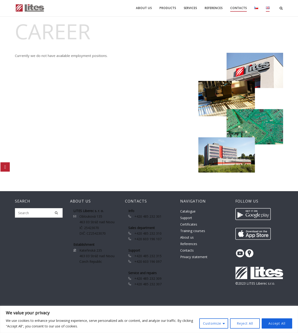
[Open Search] (281, 9)
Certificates (188, 224)
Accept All (276, 323)
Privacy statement (193, 257)
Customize (212, 323)
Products (167, 8)
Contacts (238, 8)
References (214, 8)
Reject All (245, 323)
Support (186, 218)
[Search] (56, 212)
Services (190, 8)
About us (144, 8)
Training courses (192, 231)
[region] (149, 319)
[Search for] (39, 213)
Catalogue (188, 211)
